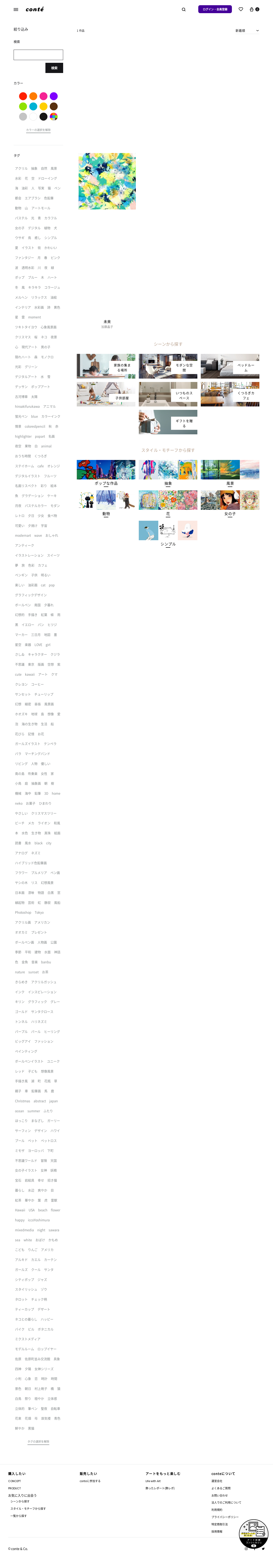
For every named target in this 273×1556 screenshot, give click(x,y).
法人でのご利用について (226, 1502)
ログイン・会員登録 (215, 9)
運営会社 (216, 1481)
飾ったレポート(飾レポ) (160, 1488)
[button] (106, 483)
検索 (54, 68)
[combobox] (247, 30)
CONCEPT (14, 1481)
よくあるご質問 (221, 1488)
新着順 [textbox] (240, 30)
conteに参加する (90, 1481)
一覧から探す (18, 1516)
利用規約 (216, 1510)
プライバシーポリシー (225, 1517)
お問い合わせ (219, 1495)
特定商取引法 (219, 1524)
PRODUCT (14, 1488)
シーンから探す (20, 1501)
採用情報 (216, 1531)
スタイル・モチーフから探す (28, 1508)
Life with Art (153, 1481)
